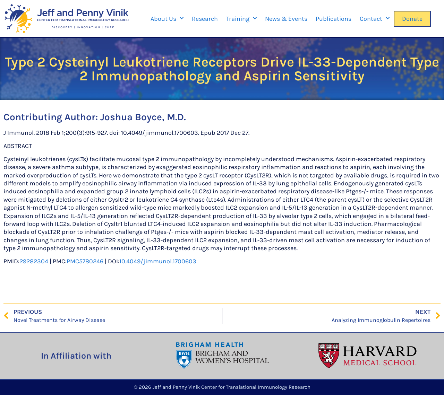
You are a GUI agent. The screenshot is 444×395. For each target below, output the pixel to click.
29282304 (33, 261)
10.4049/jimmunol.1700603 (157, 261)
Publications (333, 19)
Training (241, 18)
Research (205, 19)
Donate (412, 19)
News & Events (286, 19)
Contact (375, 18)
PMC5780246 (85, 261)
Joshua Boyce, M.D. (143, 117)
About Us (167, 18)
